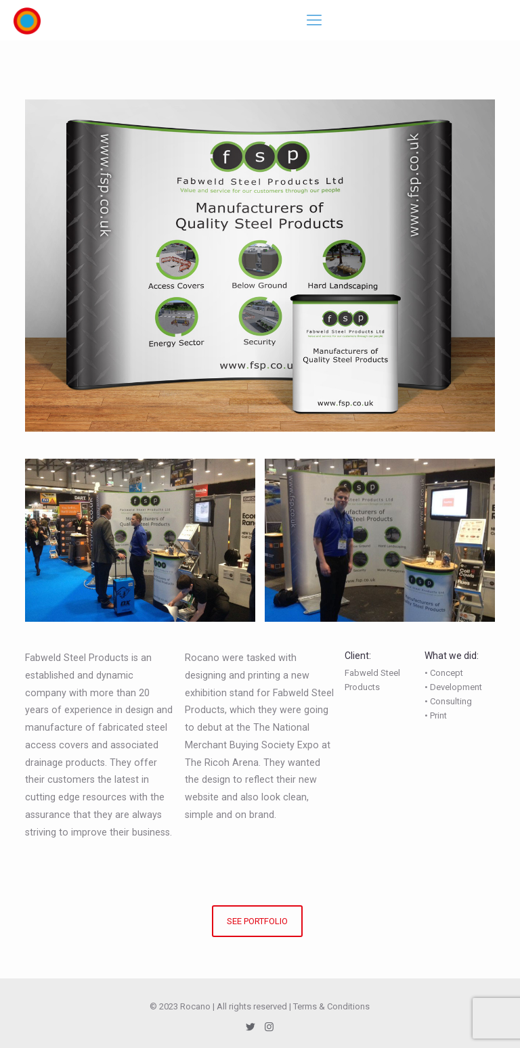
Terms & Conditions (331, 1006)
